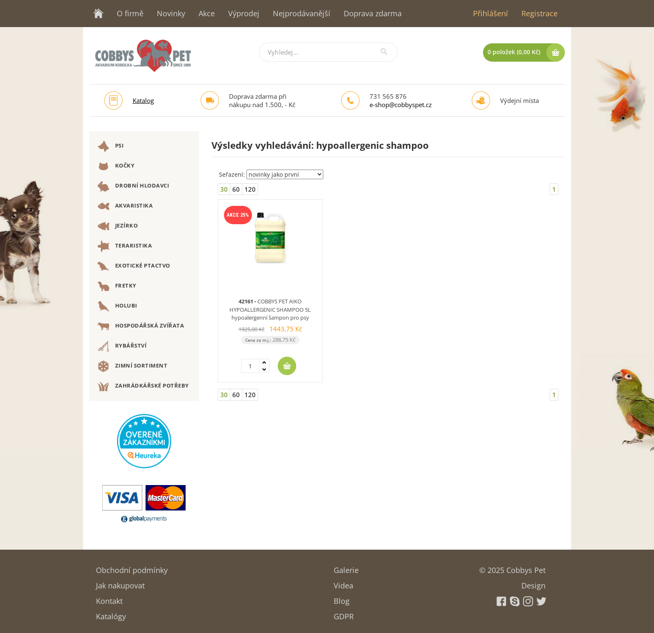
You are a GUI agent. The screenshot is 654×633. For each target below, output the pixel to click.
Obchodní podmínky (132, 567)
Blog (342, 598)
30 (224, 189)
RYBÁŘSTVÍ (122, 346)
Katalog (143, 100)
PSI (110, 146)
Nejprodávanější (301, 13)
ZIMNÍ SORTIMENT (132, 366)
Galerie (346, 567)
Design (533, 582)
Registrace (539, 13)
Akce (207, 13)
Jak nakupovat (120, 582)
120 (250, 189)
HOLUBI (117, 306)
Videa (343, 582)
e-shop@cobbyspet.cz (401, 104)
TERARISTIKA (125, 246)
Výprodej (243, 13)
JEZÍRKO (118, 226)
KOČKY (116, 166)
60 (236, 189)
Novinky (171, 13)
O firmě (130, 13)
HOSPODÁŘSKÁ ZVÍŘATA (141, 326)
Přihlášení (490, 13)
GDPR (344, 613)
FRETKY (117, 286)
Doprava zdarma (373, 13)
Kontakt (109, 598)
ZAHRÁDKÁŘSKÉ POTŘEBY (143, 386)
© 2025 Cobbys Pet (512, 567)
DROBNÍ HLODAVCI (133, 186)
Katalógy (111, 613)
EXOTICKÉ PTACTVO (134, 266)
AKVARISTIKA (125, 206)
